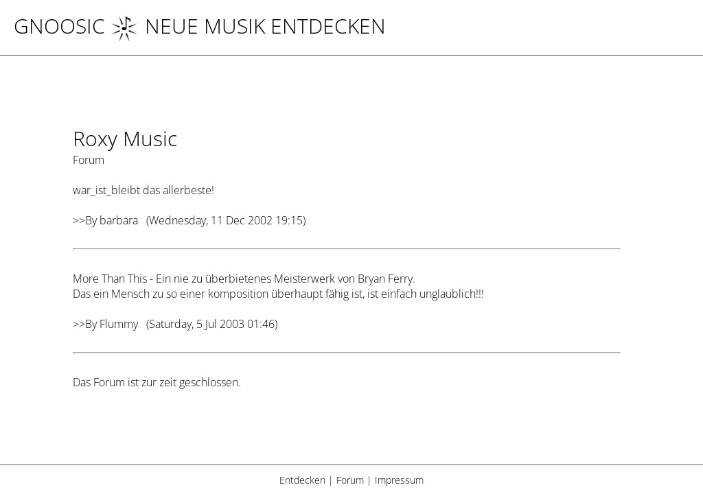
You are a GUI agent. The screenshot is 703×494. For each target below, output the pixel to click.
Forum (350, 479)
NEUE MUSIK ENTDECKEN (248, 26)
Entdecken (302, 479)
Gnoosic (59, 26)
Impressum (399, 479)
